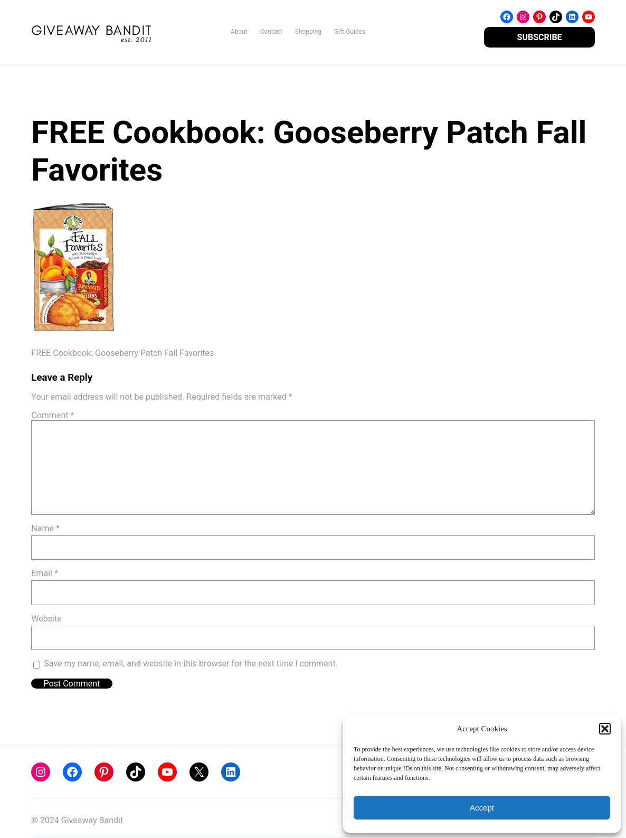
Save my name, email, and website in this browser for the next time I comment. (191, 663)
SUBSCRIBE (539, 37)
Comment (52, 415)
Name (45, 528)
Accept (482, 807)
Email (44, 573)
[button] (605, 728)
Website (46, 619)
